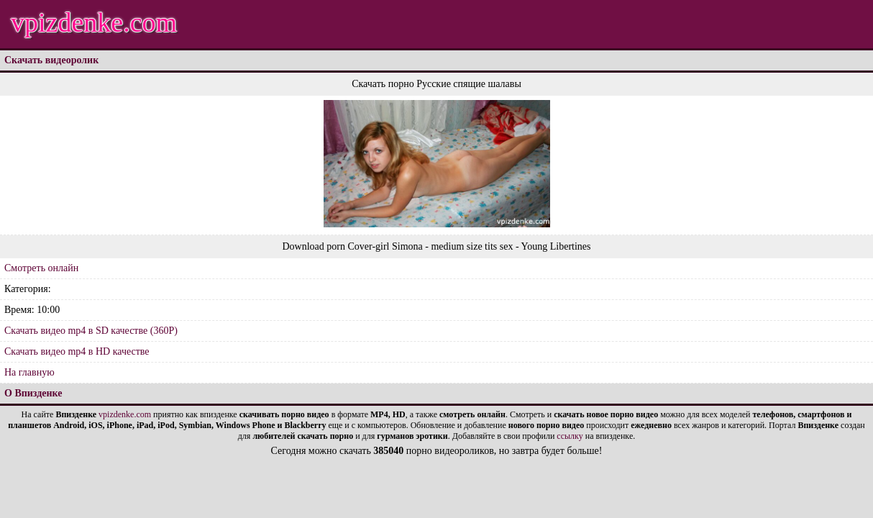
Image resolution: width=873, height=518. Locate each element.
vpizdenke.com (94, 22)
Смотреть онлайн (41, 268)
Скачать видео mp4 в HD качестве (77, 351)
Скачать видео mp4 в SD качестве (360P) (91, 330)
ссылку (569, 436)
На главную (29, 372)
